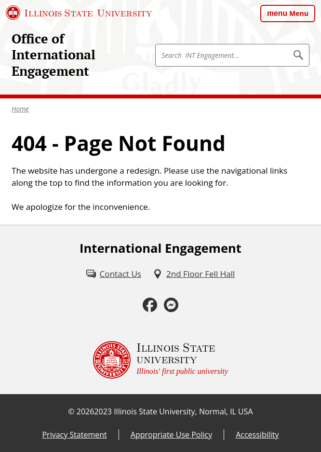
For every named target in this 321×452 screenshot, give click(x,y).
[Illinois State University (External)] (79, 12)
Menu (298, 13)
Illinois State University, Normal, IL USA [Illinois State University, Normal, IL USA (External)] (183, 411)
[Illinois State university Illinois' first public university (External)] (160, 360)
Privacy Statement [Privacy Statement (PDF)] (74, 434)
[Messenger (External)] (171, 305)
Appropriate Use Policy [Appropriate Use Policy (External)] (171, 434)
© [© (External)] (71, 411)
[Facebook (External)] (149, 305)
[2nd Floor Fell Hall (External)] (194, 274)
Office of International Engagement (53, 55)
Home (20, 108)
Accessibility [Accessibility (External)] (257, 434)
